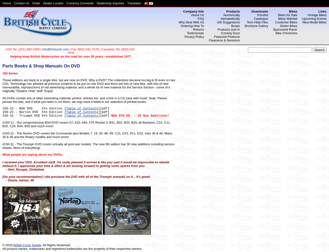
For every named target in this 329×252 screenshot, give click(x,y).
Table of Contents (82, 108)
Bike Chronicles (286, 33)
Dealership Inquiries (110, 3)
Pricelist (262, 15)
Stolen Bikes (288, 26)
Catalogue (261, 18)
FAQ (201, 18)
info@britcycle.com (55, 49)
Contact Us (21, 3)
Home (7, 3)
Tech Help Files (257, 22)
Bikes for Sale (287, 15)
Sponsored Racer (285, 29)
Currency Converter (80, 3)
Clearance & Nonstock (224, 40)
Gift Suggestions (228, 22)
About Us (197, 15)
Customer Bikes (286, 22)
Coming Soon (230, 33)
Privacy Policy (194, 37)
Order (36, 3)
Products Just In (228, 29)
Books (235, 26)
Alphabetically (230, 18)
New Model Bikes (315, 22)
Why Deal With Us (191, 22)
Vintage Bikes (317, 15)
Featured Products (227, 37)
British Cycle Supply (27, 245)
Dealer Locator (53, 3)
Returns (198, 29)
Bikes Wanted (287, 18)
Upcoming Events (314, 18)
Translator (134, 3)
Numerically (231, 15)
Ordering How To (192, 26)
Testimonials (195, 33)
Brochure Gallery (256, 26)
